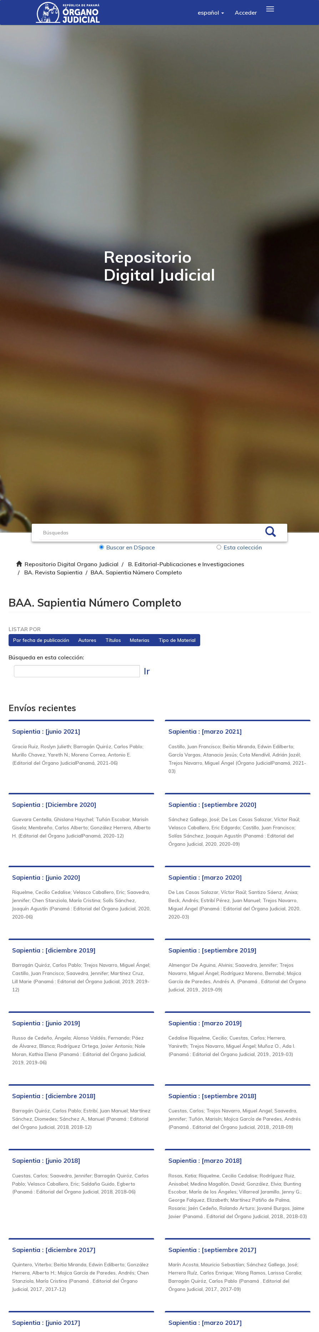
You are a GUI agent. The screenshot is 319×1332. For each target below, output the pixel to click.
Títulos (113, 641)
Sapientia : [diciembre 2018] (54, 1096)
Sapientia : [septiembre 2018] (212, 1096)
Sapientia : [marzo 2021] (205, 732)
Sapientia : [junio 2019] (46, 1023)
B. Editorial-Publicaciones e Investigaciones (186, 564)
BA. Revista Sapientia (53, 572)
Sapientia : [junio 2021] (46, 732)
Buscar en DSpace (127, 547)
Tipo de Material (177, 641)
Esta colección (239, 547)
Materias (140, 641)
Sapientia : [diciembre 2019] (54, 950)
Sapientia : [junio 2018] (46, 1161)
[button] (210, 12)
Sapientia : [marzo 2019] (205, 1023)
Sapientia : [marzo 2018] (205, 1161)
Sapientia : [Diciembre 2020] (54, 805)
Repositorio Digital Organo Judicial (71, 564)
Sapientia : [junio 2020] (46, 877)
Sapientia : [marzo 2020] (205, 877)
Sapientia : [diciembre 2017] (54, 1258)
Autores (88, 641)
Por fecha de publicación (42, 641)
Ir (147, 671)
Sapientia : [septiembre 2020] (212, 805)
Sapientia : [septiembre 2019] (212, 950)
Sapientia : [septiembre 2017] (212, 1258)
